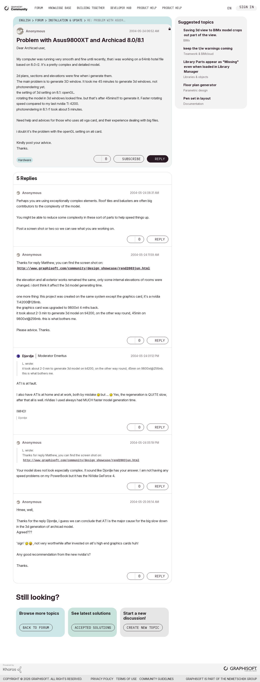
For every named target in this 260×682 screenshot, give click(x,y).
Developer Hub (120, 8)
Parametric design (195, 90)
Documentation (193, 103)
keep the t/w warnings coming (207, 48)
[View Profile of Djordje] (28, 356)
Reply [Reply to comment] (160, 239)
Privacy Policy (102, 679)
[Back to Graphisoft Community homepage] (16, 8)
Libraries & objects (195, 77)
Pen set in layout (197, 98)
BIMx (186, 40)
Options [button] (166, 20)
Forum (39, 8)
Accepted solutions (93, 628)
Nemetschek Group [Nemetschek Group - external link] (242, 679)
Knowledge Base (60, 8)
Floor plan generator (200, 85)
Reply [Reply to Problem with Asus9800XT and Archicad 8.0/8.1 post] (160, 159)
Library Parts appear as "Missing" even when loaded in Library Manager (211, 67)
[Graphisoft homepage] (240, 669)
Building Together (91, 8)
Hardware (24, 160)
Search (217, 8)
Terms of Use (126, 679)
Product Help (147, 8)
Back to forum (36, 628)
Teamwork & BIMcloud (198, 53)
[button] (98, 158)
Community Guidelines (156, 679)
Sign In (246, 7)
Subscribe (131, 159)
